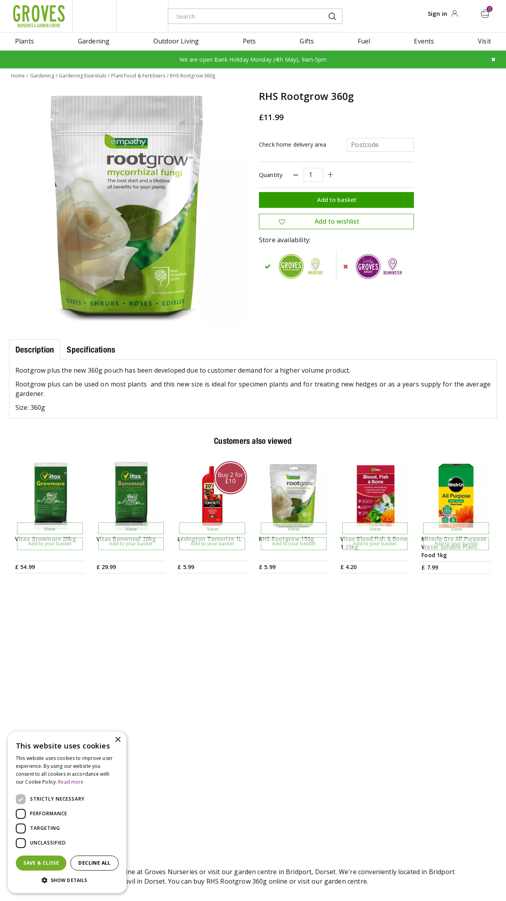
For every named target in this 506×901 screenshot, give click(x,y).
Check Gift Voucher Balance (449, 760)
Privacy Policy (278, 871)
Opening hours (331, 747)
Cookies (309, 871)
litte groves (94, 16)
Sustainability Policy (239, 785)
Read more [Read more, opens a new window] (70, 781)
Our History (227, 773)
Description (34, 349)
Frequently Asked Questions (350, 798)
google (438, 872)
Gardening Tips (233, 735)
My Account (425, 735)
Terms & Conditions (234, 871)
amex (402, 872)
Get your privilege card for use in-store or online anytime (423, 674)
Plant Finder (326, 760)
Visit (314, 735)
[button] (67, 880)
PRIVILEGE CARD (328, 674)
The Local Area (330, 811)
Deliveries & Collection (342, 785)
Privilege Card (428, 773)
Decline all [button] (94, 863)
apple (420, 872)
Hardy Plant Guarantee (442, 798)
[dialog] (67, 812)
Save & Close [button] (41, 863)
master (473, 872)
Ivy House (224, 760)
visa (491, 872)
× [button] (118, 740)
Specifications (91, 349)
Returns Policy (429, 811)
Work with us (229, 798)
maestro (455, 872)
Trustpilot (423, 785)
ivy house (142, 16)
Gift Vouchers (428, 747)
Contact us (324, 773)
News (218, 747)
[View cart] (486, 13)
